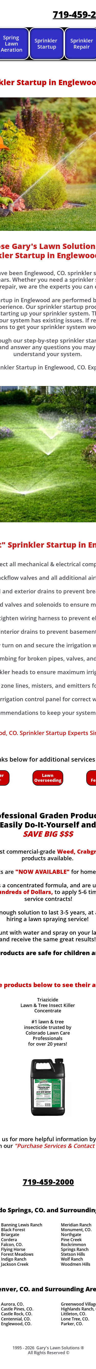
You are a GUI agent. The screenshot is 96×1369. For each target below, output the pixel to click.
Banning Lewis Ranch (21, 1225)
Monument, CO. (76, 1229)
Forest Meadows (17, 1254)
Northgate (71, 1234)
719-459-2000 (48, 1181)
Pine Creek (71, 1239)
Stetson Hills (73, 1254)
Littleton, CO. (73, 1314)
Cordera (9, 1239)
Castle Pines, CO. (17, 1309)
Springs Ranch (75, 1249)
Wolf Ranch (72, 1259)
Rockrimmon (73, 1244)
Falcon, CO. (12, 1244)
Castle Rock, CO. (16, 1314)
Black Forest (13, 1229)
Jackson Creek (14, 1264)
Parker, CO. (72, 1324)
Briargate (10, 1234)
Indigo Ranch (13, 1259)
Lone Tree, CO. (75, 1319)
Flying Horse (13, 1249)
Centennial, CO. (16, 1319)
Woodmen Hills (75, 1264)
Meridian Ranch (76, 1225)
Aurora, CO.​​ (12, 1304)
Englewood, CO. (16, 1324)
